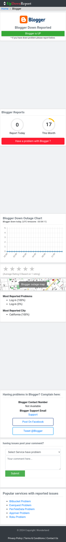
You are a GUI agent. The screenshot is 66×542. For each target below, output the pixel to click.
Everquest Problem (20, 505)
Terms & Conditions (34, 538)
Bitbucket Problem (20, 501)
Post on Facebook (33, 421)
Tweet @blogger (33, 430)
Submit (15, 473)
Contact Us (52, 538)
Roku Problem (17, 517)
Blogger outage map (33, 284)
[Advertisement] (33, 75)
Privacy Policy (15, 538)
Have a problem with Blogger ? (33, 141)
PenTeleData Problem (22, 509)
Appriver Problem (19, 513)
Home (4, 8)
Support (33, 414)
